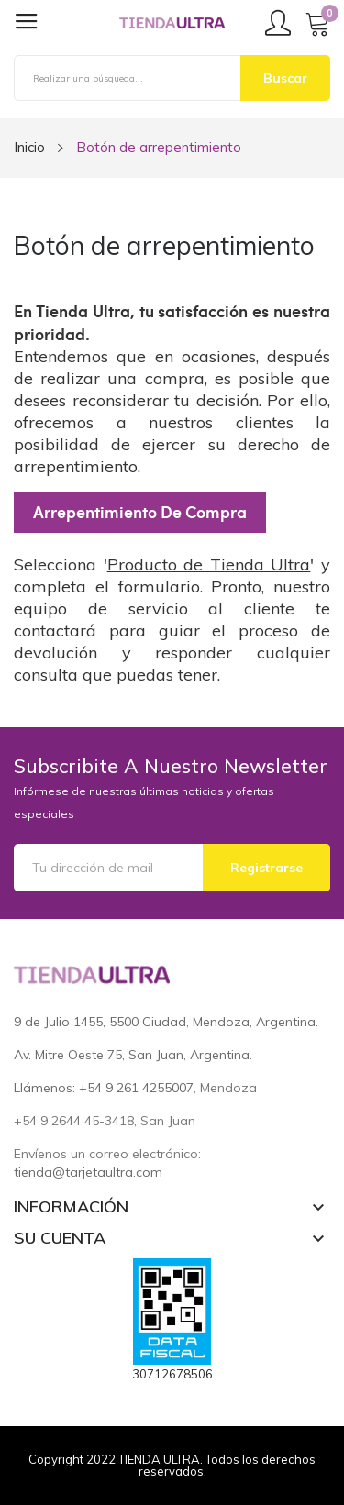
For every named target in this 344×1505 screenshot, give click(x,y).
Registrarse (266, 867)
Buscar (285, 78)
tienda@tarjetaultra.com (88, 1172)
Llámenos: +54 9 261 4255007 (104, 1087)
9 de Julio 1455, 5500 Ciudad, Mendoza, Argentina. (166, 1021)
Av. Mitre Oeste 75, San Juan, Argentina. (133, 1054)
